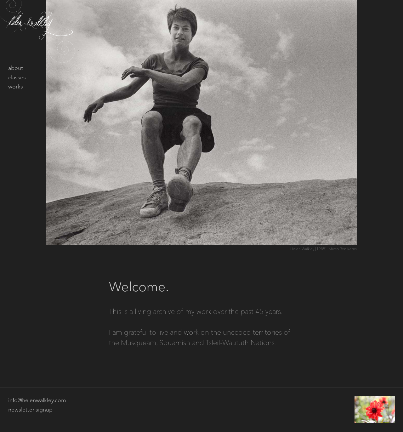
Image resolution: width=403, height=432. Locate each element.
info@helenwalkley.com (37, 400)
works (15, 87)
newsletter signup (30, 410)
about (15, 68)
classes (17, 78)
